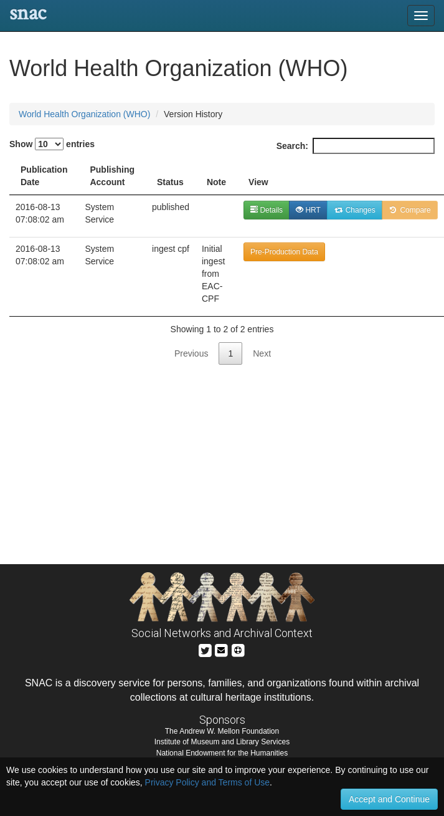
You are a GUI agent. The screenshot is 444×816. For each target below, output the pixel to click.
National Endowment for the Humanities (222, 753)
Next (262, 353)
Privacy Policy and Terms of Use (207, 782)
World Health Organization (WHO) (84, 114)
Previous (191, 353)
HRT (308, 210)
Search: (355, 146)
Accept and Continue (389, 799)
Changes (355, 210)
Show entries (52, 144)
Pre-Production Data (284, 251)
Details (266, 210)
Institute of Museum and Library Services (222, 741)
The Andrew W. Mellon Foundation (222, 731)
